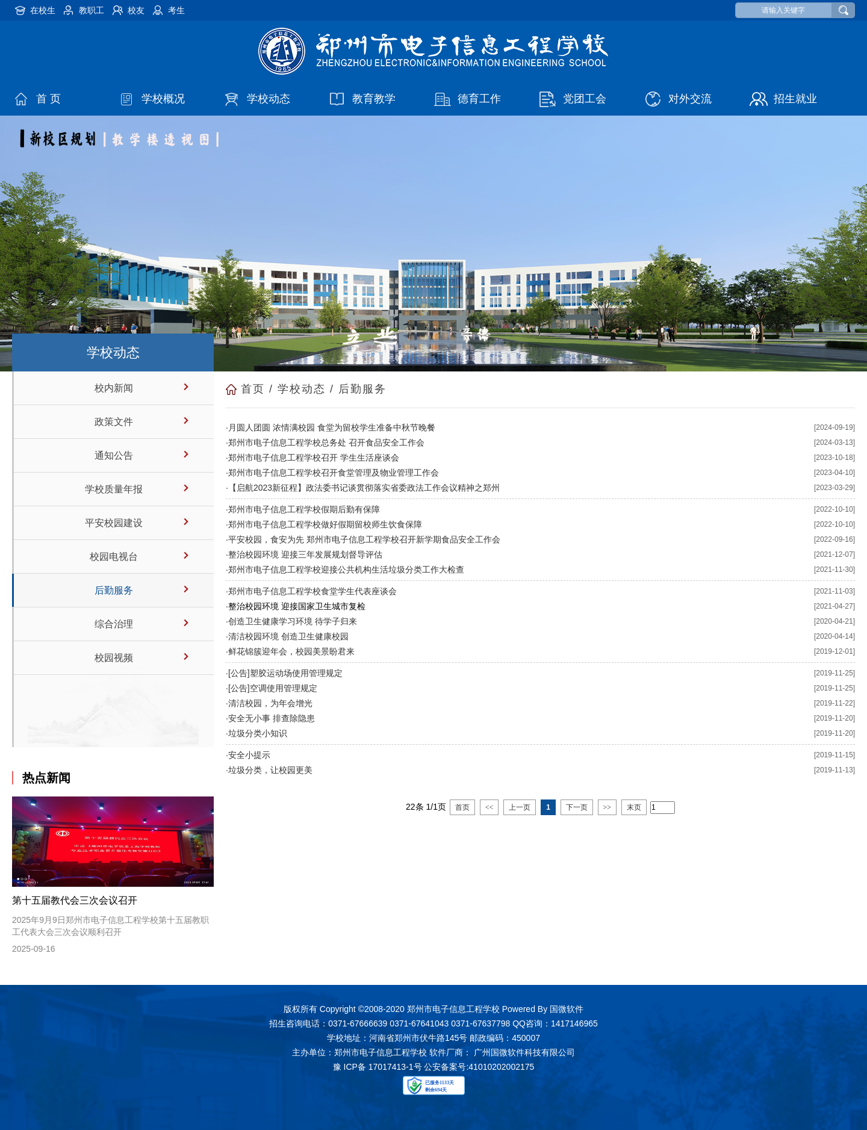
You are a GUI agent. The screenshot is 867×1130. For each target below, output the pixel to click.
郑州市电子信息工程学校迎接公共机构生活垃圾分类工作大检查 (346, 569)
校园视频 (114, 658)
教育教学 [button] (374, 99)
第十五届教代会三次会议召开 (74, 900)
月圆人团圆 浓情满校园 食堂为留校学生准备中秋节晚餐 (331, 427)
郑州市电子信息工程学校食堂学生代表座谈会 (312, 591)
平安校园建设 (114, 523)
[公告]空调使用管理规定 (272, 688)
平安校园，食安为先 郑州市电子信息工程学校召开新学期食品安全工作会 (364, 539)
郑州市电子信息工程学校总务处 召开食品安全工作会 (326, 442)
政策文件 (114, 422)
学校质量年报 (114, 489)
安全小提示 (249, 755)
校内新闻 (114, 388)
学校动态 (302, 389)
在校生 (42, 10)
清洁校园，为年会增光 (270, 703)
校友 (136, 10)
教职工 (91, 10)
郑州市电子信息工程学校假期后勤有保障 (304, 509)
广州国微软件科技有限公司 (524, 1052)
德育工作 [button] (479, 99)
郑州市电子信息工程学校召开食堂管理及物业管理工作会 (333, 472)
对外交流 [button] (690, 99)
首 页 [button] (48, 99)
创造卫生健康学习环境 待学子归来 (292, 621)
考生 (176, 10)
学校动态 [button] (268, 99)
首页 (253, 389)
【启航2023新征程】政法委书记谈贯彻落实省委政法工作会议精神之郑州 (364, 487)
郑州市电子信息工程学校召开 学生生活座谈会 (313, 457)
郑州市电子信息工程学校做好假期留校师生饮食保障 (325, 524)
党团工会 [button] (584, 99)
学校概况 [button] (163, 99)
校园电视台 (114, 556)
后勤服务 (114, 590)
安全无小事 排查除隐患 (271, 718)
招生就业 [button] (795, 99)
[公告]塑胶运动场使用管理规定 (285, 673)
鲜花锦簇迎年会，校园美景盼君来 (291, 651)
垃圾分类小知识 (257, 733)
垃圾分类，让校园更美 (270, 770)
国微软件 (566, 1009)
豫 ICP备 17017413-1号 (377, 1067)
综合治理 (114, 624)
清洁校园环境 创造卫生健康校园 (288, 636)
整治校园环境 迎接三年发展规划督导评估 (305, 554)
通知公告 (114, 455)
